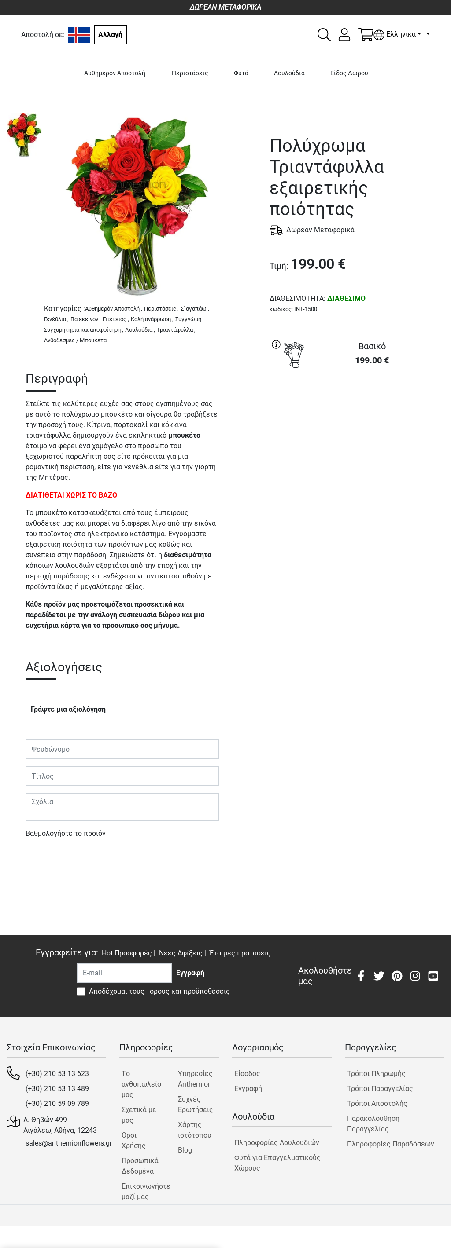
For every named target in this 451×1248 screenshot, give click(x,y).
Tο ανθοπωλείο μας (141, 1084)
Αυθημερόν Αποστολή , (113, 308)
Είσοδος (247, 1073)
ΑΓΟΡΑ (357, 405)
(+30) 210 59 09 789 (57, 1103)
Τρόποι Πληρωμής (376, 1073)
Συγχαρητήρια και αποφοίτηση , (83, 329)
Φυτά (241, 73)
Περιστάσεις (190, 73)
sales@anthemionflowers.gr (69, 1143)
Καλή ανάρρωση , (152, 319)
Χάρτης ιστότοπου (194, 1129)
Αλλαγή (110, 34)
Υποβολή (44, 859)
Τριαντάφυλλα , (176, 329)
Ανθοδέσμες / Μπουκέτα (75, 340)
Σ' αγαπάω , (195, 308)
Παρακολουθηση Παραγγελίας (373, 1123)
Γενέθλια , (56, 319)
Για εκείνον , (85, 319)
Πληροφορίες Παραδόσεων (390, 1144)
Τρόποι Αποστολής (377, 1103)
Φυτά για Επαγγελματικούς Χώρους (277, 1162)
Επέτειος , (116, 319)
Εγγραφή (248, 1088)
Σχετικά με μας (139, 1114)
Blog (185, 1150)
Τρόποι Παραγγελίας (380, 1088)
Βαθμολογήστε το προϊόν (66, 833)
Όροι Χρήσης (134, 1140)
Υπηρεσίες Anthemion (195, 1078)
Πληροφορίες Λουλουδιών (276, 1142)
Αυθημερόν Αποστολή (114, 73)
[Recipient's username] (124, 973)
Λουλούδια (289, 73)
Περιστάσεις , (161, 308)
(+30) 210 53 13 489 (57, 1088)
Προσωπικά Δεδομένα (140, 1166)
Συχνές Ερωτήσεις (195, 1104)
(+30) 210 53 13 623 (57, 1073)
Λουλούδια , (140, 329)
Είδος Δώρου (349, 73)
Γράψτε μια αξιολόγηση (68, 709)
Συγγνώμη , (189, 319)
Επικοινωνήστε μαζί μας (142, 1191)
